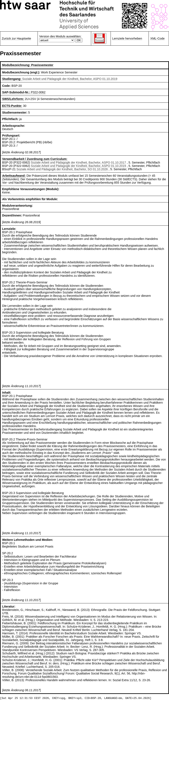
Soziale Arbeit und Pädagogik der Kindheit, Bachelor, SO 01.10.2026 (62, 169)
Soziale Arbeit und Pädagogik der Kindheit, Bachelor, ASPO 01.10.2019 (69, 79)
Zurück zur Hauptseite (16, 38)
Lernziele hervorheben (127, 38)
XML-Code (157, 38)
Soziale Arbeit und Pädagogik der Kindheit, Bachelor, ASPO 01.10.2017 (78, 162)
